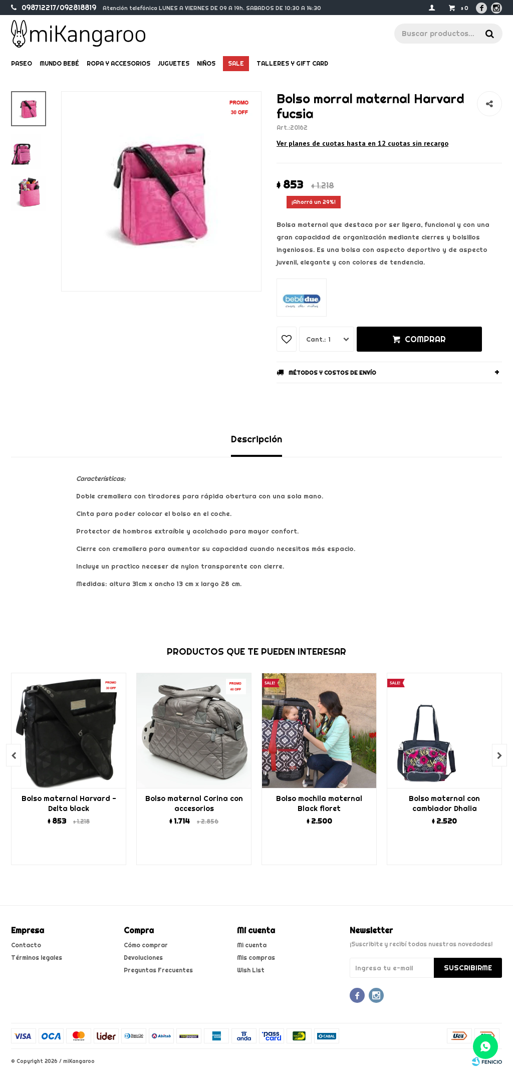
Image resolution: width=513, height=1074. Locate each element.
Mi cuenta (252, 945)
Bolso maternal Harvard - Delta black (69, 803)
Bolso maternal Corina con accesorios (194, 803)
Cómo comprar (146, 945)
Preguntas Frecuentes (158, 970)
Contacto (26, 945)
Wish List (251, 970)
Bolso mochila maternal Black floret (319, 803)
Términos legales (36, 957)
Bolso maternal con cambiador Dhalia (444, 803)
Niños (206, 63)
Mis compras (256, 957)
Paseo (21, 63)
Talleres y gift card (292, 63)
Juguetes (173, 63)
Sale (236, 63)
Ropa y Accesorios (118, 63)
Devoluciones (143, 957)
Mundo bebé (59, 63)
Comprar (425, 339)
